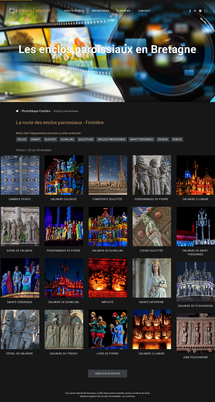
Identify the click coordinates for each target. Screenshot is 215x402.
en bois (163, 139)
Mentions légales (88, 396)
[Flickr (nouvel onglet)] (200, 11)
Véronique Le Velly (94, 393)
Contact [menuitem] (144, 11)
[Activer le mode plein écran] (206, 11)
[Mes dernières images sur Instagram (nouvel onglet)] (195, 11)
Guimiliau (67, 139)
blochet (50, 139)
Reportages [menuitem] (100, 11)
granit (35, 139)
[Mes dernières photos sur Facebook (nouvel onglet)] (190, 11)
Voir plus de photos (107, 373)
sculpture (85, 139)
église (22, 139)
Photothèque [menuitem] (74, 11)
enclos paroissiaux (111, 139)
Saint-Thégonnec (141, 139)
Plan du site (102, 396)
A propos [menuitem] (123, 11)
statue (177, 139)
